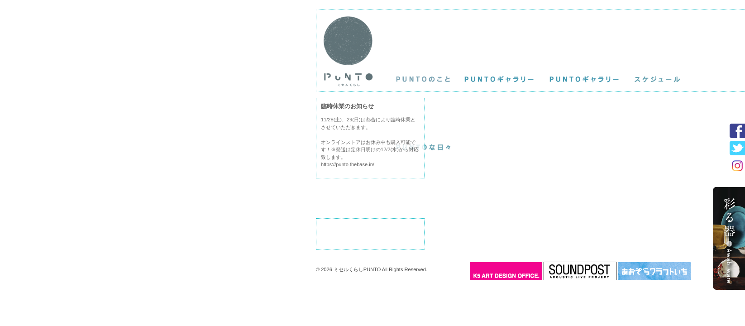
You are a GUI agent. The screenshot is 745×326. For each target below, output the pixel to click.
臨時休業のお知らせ (347, 106)
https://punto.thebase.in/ (347, 164)
